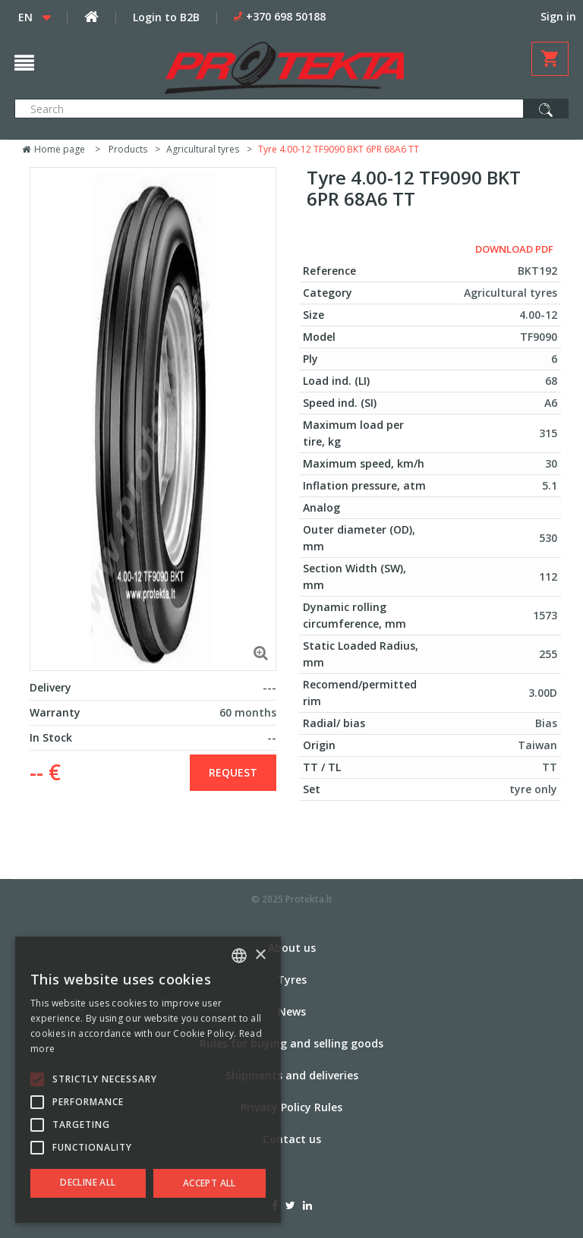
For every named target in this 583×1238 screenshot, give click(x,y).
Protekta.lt (308, 899)
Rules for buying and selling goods (291, 1043)
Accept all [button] (209, 1183)
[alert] (148, 1080)
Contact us (292, 1139)
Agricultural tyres (202, 149)
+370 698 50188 (286, 16)
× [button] (260, 955)
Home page (53, 149)
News (292, 1011)
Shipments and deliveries (291, 1075)
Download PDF (514, 249)
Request (233, 772)
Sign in (558, 16)
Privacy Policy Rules (291, 1107)
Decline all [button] (87, 1182)
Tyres (292, 979)
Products (128, 149)
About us (292, 947)
